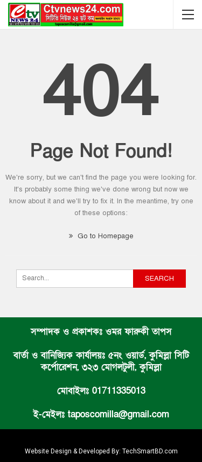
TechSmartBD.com (150, 451)
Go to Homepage (101, 236)
